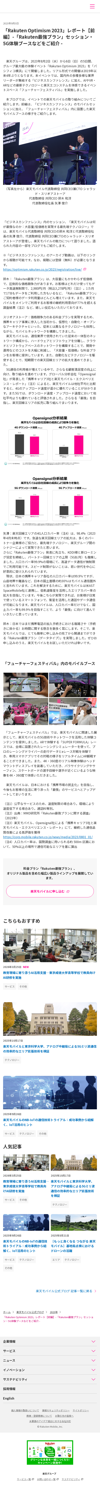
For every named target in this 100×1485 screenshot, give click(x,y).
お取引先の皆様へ (64, 1415)
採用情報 (9, 1388)
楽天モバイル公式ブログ (30, 1312)
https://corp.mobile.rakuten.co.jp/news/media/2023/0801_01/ (48, 837)
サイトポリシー (81, 1410)
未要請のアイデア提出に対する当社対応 (50, 1421)
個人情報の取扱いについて (25, 1410)
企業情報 (49, 1341)
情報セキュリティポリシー (56, 1410)
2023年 (54, 1312)
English (8, 1398)
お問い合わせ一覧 (48, 1479)
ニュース (49, 1360)
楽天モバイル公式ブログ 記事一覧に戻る (66, 1291)
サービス (49, 1350)
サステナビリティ (49, 1379)
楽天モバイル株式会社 (10, 6)
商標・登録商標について (39, 1415)
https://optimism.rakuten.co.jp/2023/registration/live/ (42, 269)
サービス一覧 (25, 1479)
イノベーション (49, 1369)
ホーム (7, 1312)
